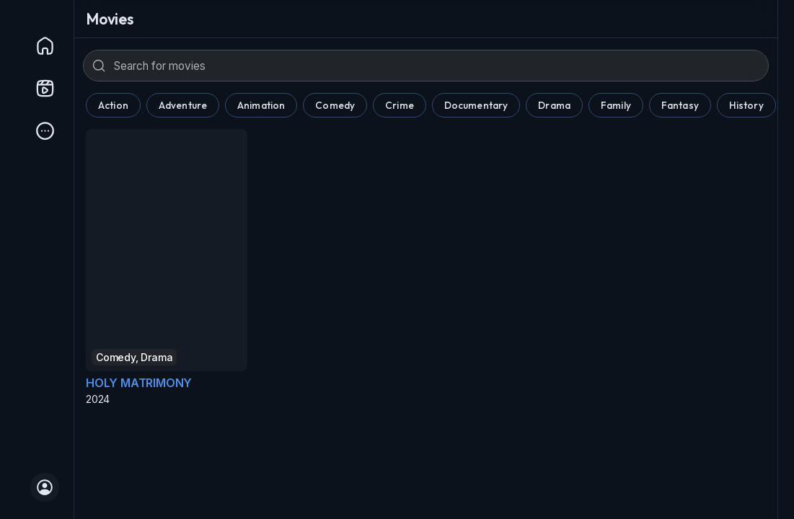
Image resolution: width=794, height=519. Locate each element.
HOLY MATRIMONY (139, 383)
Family (616, 105)
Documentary (476, 105)
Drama (554, 105)
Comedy (335, 105)
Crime (399, 105)
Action (113, 105)
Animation (261, 105)
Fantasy (680, 105)
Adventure (183, 105)
